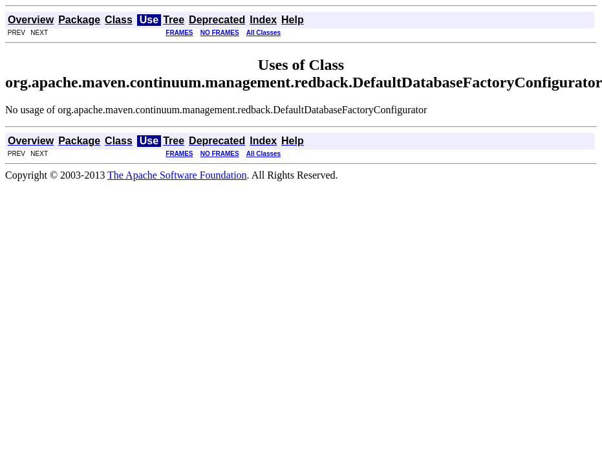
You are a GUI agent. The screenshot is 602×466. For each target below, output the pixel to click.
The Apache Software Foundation (177, 175)
